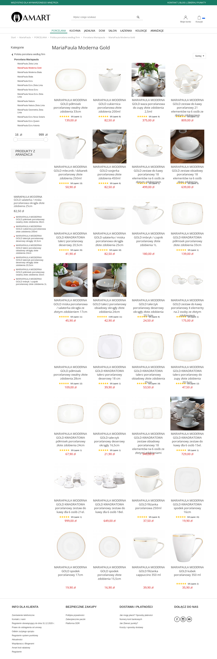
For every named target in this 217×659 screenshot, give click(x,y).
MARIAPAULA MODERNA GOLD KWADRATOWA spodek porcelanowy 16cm (187, 503)
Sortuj (198, 56)
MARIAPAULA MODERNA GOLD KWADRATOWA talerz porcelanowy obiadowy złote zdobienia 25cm (148, 371)
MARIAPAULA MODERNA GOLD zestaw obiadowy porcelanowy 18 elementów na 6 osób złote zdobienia (187, 171)
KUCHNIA (75, 30)
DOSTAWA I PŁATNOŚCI (136, 603)
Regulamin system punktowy (25, 630)
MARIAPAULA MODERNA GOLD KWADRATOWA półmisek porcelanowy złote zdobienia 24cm (70, 438)
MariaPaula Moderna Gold (29, 68)
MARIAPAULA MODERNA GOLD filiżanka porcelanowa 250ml (148, 503)
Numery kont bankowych (131, 613)
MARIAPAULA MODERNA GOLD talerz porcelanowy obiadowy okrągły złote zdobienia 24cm (109, 304)
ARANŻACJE (157, 30)
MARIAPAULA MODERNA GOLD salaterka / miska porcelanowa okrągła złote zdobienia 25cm (109, 237)
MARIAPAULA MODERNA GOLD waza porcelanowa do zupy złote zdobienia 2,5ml (148, 103)
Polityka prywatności (75, 609)
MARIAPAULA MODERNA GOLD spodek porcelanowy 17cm (71, 570)
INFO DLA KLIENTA (25, 603)
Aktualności (17, 634)
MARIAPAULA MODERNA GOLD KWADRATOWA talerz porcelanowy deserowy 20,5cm (70, 237)
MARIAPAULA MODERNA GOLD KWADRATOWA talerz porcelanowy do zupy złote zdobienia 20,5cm (187, 371)
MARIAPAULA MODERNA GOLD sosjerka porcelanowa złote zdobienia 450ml (109, 169)
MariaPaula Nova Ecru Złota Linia (30, 95)
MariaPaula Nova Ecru (27, 90)
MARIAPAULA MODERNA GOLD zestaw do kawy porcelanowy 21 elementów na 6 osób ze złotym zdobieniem (187, 106)
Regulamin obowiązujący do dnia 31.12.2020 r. (33, 617)
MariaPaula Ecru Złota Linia (30, 85)
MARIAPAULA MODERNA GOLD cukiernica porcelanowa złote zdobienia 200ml (109, 104)
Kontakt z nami (18, 613)
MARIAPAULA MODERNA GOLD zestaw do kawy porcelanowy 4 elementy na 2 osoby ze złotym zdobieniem (187, 306)
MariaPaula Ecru (25, 81)
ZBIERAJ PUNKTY (196, 2)
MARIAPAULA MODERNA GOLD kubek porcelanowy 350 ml (187, 570)
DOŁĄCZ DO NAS (186, 603)
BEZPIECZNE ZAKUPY (81, 603)
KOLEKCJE (141, 30)
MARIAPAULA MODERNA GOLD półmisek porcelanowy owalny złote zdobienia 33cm (70, 104)
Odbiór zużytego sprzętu (23, 626)
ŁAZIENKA (126, 30)
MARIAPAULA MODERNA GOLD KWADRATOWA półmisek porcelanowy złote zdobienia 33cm (187, 237)
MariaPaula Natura (26, 101)
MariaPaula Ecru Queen (28, 121)
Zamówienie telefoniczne (23, 609)
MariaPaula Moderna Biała (29, 72)
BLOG (182, 2)
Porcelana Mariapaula (26, 59)
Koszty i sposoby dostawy (131, 621)
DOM (102, 30)
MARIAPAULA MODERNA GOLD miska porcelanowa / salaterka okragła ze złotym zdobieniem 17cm (70, 304)
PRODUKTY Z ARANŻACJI (25, 153)
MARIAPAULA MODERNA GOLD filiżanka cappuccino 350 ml (148, 570)
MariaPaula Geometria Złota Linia (30, 111)
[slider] (15, 139)
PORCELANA (59, 30)
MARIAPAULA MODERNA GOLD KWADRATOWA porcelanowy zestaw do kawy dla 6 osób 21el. (70, 504)
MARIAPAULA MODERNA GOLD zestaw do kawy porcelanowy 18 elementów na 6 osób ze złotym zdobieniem (148, 173)
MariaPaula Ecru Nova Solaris (31, 117)
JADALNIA (89, 30)
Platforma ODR (73, 617)
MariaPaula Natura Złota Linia (31, 105)
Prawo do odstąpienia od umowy (27, 621)
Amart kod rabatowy (21, 642)
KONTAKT (172, 2)
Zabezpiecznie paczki (75, 613)
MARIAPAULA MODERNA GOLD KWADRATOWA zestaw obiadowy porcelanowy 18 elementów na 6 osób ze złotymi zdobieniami (148, 440)
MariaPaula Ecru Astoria (28, 125)
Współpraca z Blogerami (23, 638)
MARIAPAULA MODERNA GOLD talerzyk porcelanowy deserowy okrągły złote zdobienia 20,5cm (148, 304)
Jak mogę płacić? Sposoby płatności (136, 609)
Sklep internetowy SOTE (195, 655)
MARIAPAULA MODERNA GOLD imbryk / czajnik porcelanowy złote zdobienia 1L (148, 237)
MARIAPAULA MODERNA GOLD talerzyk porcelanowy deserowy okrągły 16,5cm (109, 436)
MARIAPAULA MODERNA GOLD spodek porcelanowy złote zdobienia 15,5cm (109, 570)
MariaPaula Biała (25, 77)
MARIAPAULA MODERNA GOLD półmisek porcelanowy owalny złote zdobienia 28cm (70, 371)
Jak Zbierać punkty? (129, 617)
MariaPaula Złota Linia (27, 64)
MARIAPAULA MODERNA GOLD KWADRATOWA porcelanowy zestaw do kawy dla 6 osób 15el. (187, 438)
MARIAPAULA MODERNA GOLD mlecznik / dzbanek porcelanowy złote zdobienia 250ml (70, 171)
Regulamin (17, 646)
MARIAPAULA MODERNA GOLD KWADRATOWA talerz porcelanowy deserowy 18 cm (109, 371)
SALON (112, 30)
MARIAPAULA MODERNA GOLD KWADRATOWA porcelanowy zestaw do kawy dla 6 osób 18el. (109, 504)
